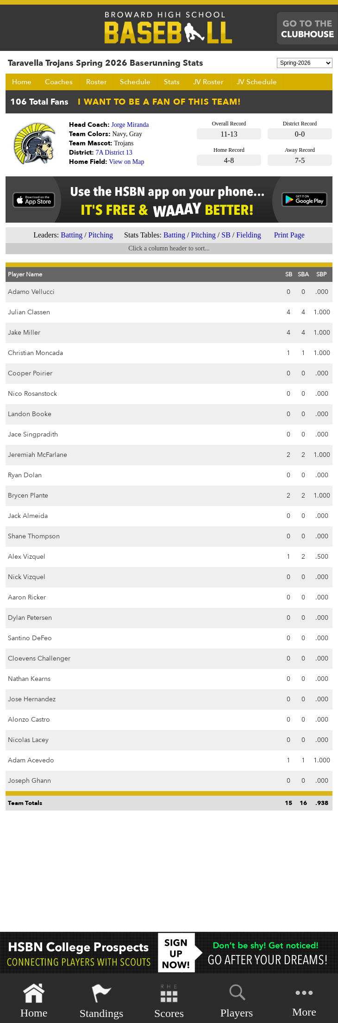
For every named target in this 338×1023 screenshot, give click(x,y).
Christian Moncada (35, 353)
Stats (172, 82)
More (304, 1000)
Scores (169, 1001)
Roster (96, 82)
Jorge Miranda (130, 124)
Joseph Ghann (29, 780)
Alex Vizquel (26, 556)
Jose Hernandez (32, 699)
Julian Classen (29, 312)
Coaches (59, 82)
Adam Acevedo (31, 760)
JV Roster (208, 82)
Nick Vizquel (26, 577)
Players (236, 999)
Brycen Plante (28, 495)
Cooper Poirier (30, 373)
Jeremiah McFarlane (37, 454)
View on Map (126, 161)
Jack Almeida (28, 516)
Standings (102, 1001)
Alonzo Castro (29, 719)
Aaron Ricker (27, 597)
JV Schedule (257, 82)
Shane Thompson (34, 536)
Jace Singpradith (33, 434)
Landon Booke (29, 414)
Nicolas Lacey (28, 740)
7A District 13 (114, 152)
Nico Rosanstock (32, 393)
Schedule (135, 82)
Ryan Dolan (25, 475)
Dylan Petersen (30, 617)
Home (21, 82)
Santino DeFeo (30, 638)
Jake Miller (24, 332)
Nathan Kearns (29, 678)
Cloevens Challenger (39, 658)
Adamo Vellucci (31, 291)
